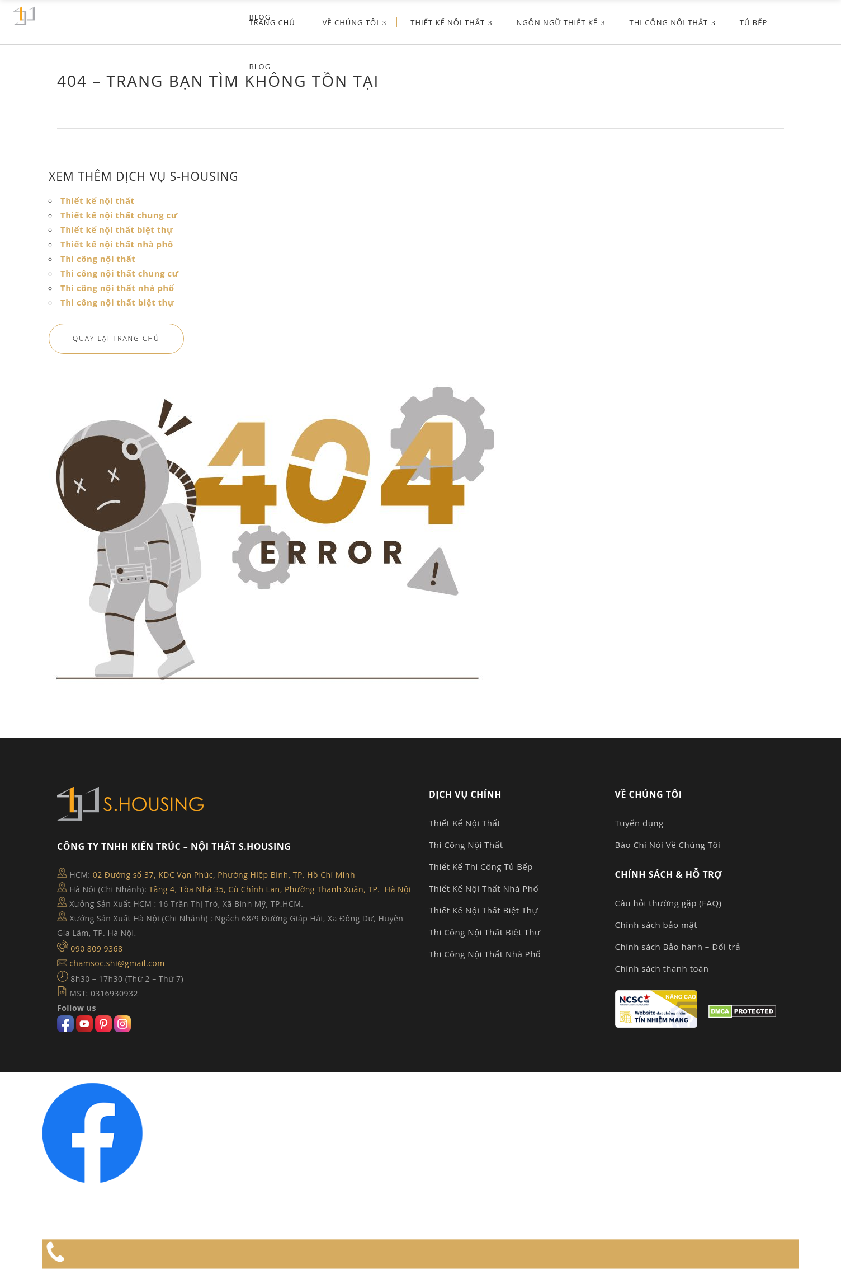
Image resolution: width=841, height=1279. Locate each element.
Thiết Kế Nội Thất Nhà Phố (483, 888)
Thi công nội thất (97, 258)
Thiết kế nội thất (97, 200)
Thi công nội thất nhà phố (117, 287)
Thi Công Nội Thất (466, 844)
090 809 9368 (96, 948)
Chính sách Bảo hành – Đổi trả (678, 946)
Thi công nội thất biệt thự (117, 302)
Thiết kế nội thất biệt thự (116, 229)
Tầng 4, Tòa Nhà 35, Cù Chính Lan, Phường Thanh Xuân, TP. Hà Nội (280, 889)
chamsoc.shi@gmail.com (117, 963)
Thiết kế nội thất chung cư (119, 215)
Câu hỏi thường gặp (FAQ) (668, 902)
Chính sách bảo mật (656, 924)
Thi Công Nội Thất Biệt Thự (484, 932)
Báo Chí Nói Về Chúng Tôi (668, 844)
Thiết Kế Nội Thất (464, 822)
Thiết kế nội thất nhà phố (116, 244)
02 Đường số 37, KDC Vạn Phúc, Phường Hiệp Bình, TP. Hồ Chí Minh (224, 874)
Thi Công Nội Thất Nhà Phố (485, 953)
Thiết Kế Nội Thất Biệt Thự (483, 910)
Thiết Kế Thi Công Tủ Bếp (481, 866)
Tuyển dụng (639, 822)
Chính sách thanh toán (662, 968)
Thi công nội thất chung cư (119, 273)
